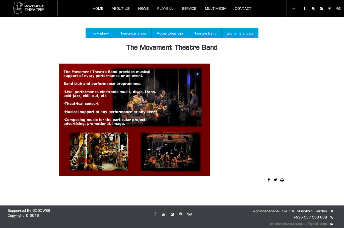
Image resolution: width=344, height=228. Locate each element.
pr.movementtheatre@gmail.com (298, 223)
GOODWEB (41, 210)
